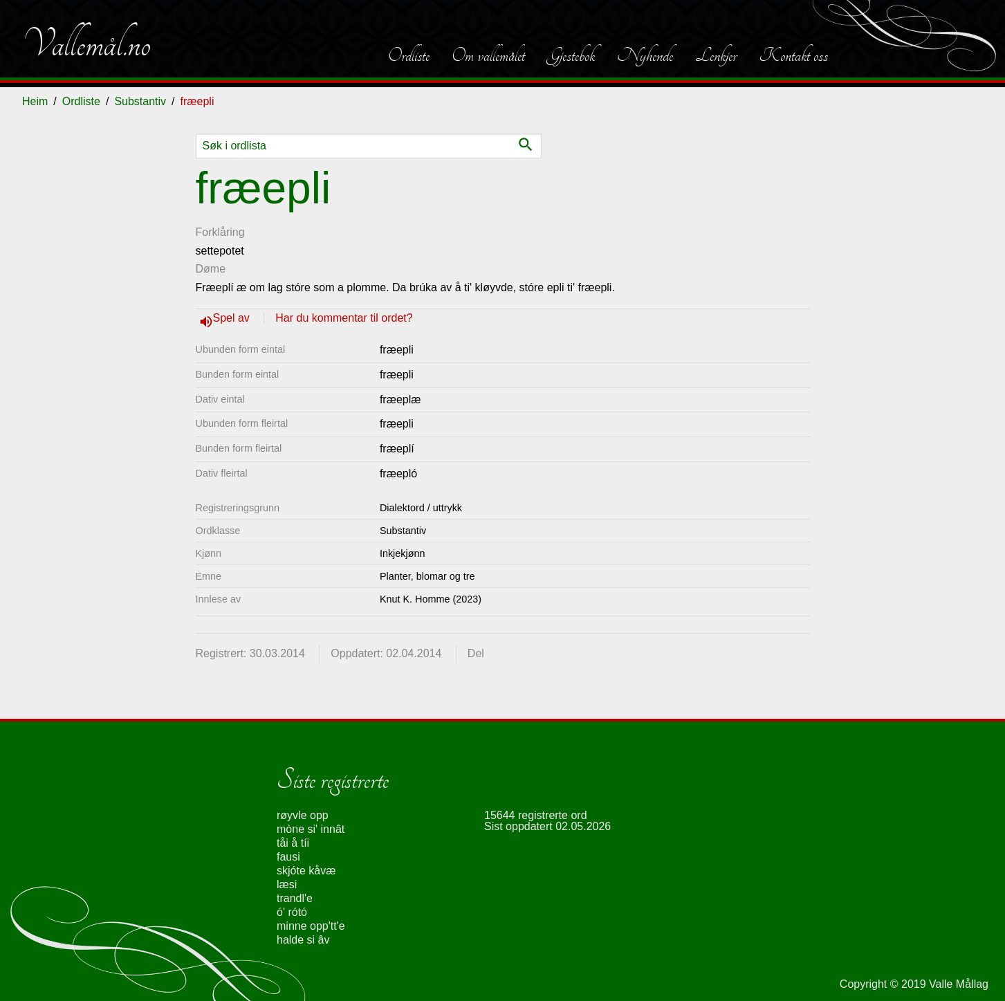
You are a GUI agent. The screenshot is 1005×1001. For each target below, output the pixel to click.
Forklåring (220, 232)
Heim (35, 101)
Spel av (233, 318)
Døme (211, 269)
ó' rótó (292, 912)
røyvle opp (303, 815)
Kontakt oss (793, 55)
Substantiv (140, 101)
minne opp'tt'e (311, 926)
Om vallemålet (488, 55)
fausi (288, 857)
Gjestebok (571, 55)
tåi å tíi (293, 843)
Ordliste (409, 55)
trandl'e (295, 898)
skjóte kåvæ (306, 870)
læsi (287, 884)
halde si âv (303, 940)
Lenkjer (716, 55)
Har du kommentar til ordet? (343, 318)
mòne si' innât (310, 829)
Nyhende (645, 55)
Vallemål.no (86, 44)
